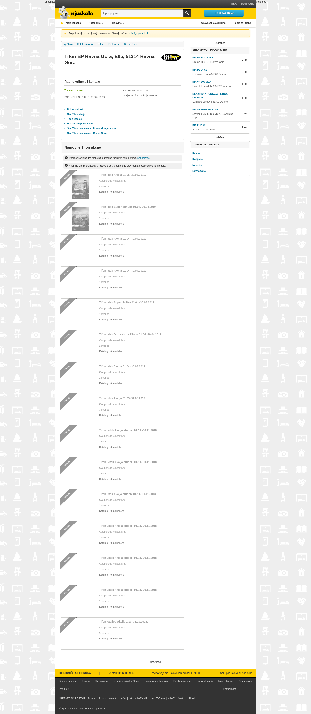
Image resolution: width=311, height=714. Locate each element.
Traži (187, 13)
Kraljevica (198, 159)
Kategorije (95, 23)
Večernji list (126, 698)
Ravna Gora (130, 44)
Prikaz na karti (75, 109)
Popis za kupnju (242, 23)
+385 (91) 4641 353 (137, 90)
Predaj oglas (245, 681)
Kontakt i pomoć (67, 681)
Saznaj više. (143, 158)
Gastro (181, 698)
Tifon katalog (74, 119)
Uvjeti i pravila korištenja (126, 681)
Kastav (196, 153)
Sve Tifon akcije (76, 114)
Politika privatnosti (182, 681)
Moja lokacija (73, 23)
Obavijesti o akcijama (213, 23)
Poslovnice (114, 44)
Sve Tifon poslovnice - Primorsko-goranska (91, 128)
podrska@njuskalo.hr (239, 673)
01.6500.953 (126, 673)
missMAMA (141, 698)
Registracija (247, 3)
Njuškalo (68, 44)
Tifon (100, 44)
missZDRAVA (158, 698)
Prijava (233, 3)
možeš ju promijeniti (138, 33)
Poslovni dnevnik (107, 698)
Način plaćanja (205, 681)
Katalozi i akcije (85, 44)
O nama (86, 681)
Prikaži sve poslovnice (80, 123)
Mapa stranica (225, 681)
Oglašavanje (102, 681)
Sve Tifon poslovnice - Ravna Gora (87, 133)
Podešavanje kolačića (156, 681)
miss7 (171, 698)
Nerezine (197, 165)
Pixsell (192, 698)
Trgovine (118, 23)
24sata (91, 698)
